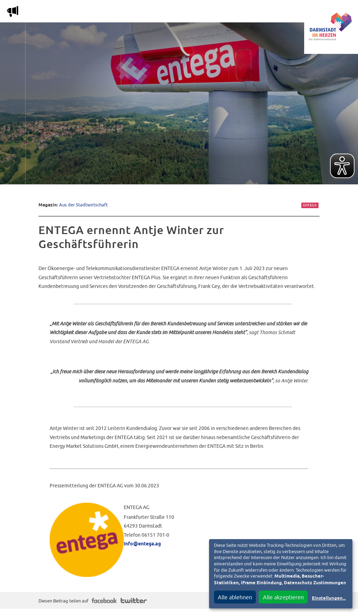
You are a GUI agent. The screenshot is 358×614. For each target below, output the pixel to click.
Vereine (280, 12)
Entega (310, 205)
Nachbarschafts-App (197, 12)
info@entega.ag (142, 544)
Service (248, 12)
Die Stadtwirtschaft (129, 12)
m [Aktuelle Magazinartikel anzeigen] (12, 11)
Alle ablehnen (235, 597)
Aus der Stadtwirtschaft (83, 204)
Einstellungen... (329, 598)
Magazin (78, 12)
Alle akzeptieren (283, 597)
